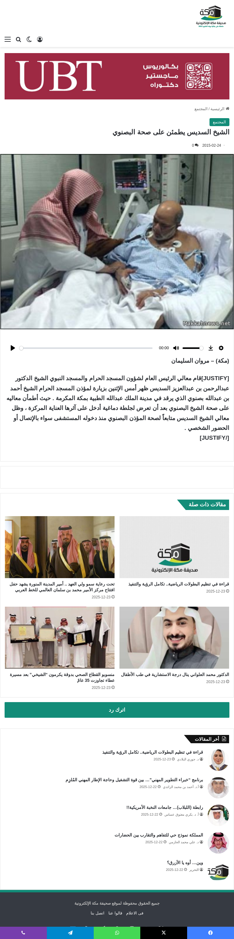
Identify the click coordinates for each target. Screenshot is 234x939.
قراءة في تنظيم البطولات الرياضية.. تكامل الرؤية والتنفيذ (178, 568)
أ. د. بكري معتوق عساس (181, 798)
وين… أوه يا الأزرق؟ (185, 846)
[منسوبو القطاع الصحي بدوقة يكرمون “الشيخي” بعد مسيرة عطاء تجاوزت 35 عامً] (60, 622)
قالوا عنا (115, 897)
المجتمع (201, 108)
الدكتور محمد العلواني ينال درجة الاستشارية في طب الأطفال (175, 658)
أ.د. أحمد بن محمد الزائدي (181, 771)
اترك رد (117, 694)
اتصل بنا (97, 897)
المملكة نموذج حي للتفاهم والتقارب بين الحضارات (159, 819)
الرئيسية (219, 108)
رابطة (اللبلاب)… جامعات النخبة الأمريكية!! (164, 791)
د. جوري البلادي (188, 743)
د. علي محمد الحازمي (184, 826)
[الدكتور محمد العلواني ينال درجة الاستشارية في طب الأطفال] (174, 622)
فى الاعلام (134, 897)
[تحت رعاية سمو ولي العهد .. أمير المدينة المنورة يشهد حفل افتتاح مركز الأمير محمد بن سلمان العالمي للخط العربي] (60, 531)
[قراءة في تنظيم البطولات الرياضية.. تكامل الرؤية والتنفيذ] (174, 531)
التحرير (194, 854)
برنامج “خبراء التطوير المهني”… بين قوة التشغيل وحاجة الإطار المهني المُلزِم (134, 763)
